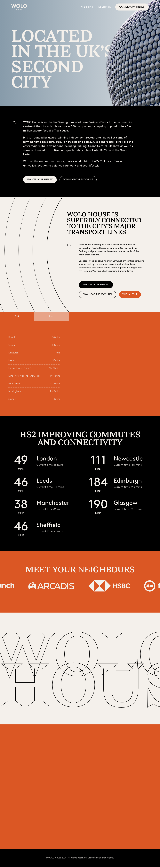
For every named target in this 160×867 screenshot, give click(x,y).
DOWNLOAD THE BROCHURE (78, 180)
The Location (104, 7)
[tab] (17, 316)
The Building (86, 7)
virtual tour (130, 294)
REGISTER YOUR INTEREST (132, 7)
